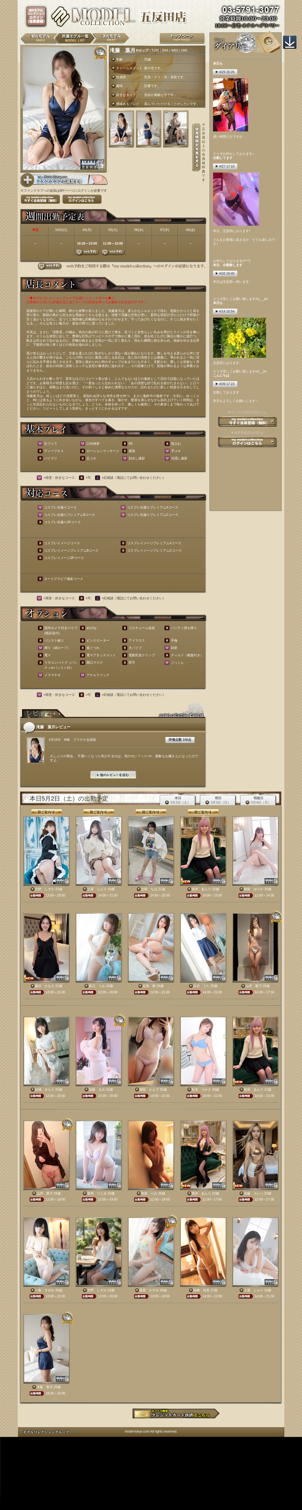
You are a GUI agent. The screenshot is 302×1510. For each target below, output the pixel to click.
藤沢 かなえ (44, 986)
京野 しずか (44, 889)
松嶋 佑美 (201, 1290)
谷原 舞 (149, 986)
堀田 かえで (149, 1089)
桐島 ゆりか (253, 889)
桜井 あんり (201, 889)
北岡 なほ (149, 889)
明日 (218, 800)
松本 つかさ (201, 1089)
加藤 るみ (97, 1089)
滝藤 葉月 (44, 1387)
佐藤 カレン (253, 1193)
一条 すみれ (44, 1290)
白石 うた (201, 986)
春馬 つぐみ (97, 1193)
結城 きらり (44, 1089)
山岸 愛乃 (253, 986)
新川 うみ (97, 986)
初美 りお (149, 1193)
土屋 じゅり (97, 889)
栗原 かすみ (149, 1290)
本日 (177, 800)
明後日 (258, 800)
